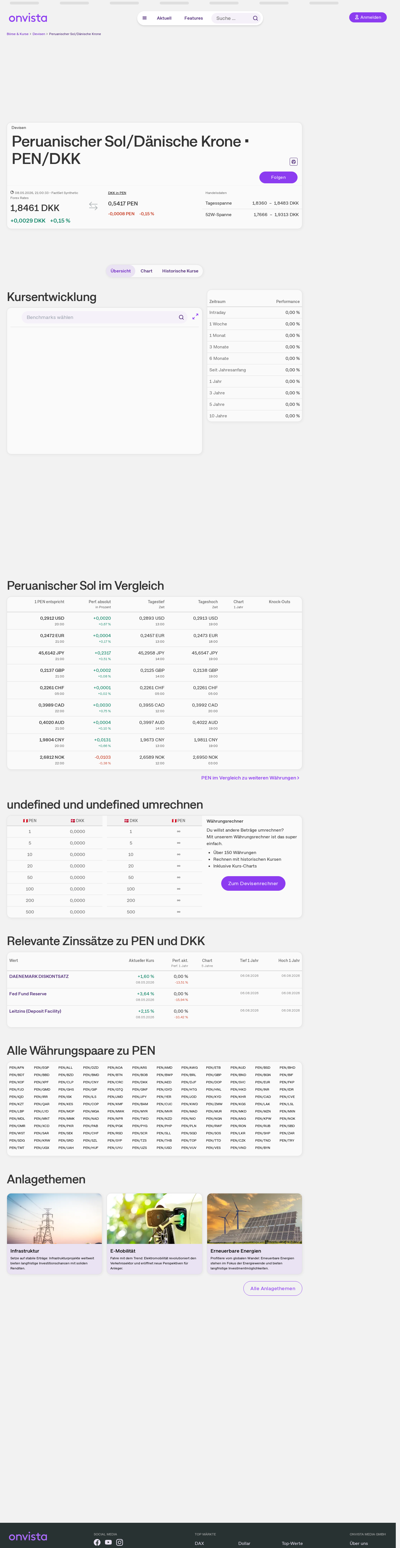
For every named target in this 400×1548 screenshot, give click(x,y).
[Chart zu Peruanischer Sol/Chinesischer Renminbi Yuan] (238, 741)
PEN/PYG (139, 1126)
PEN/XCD (41, 1126)
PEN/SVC (238, 1082)
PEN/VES (213, 1148)
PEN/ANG (238, 1118)
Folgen (278, 177)
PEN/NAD (91, 1118)
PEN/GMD (42, 1089)
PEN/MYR (140, 1111)
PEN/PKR (66, 1126)
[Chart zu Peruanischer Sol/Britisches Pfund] (238, 672)
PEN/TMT (16, 1148)
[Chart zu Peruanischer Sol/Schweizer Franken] (238, 689)
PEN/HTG (189, 1089)
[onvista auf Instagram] (119, 1543)
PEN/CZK (238, 1140)
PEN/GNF (140, 1089)
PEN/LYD (41, 1111)
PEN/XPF (41, 1082)
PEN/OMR (17, 1126)
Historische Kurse (180, 271)
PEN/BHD (287, 1067)
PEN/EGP (41, 1067)
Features (193, 18)
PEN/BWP (165, 1075)
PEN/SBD (287, 1126)
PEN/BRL (188, 1075)
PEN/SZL (90, 1140)
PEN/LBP (16, 1111)
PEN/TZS (139, 1140)
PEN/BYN (262, 1148)
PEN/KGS (238, 1104)
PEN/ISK (65, 1097)
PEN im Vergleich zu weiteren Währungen (251, 777)
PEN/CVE (287, 1097)
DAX (199, 1543)
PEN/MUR (214, 1111)
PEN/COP (91, 1104)
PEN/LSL (287, 1104)
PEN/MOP (66, 1111)
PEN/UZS (139, 1148)
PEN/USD (164, 1148)
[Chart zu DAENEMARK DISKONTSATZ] (207, 978)
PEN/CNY (91, 1082)
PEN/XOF (16, 1082)
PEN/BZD (66, 1075)
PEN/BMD (91, 1075)
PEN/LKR (237, 1133)
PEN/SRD (66, 1140)
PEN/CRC (115, 1082)
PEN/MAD (189, 1111)
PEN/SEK (65, 1133)
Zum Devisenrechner (253, 883)
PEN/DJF (188, 1082)
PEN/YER (164, 1097)
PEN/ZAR (287, 1133)
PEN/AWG (189, 1067)
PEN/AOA (115, 1067)
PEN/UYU (115, 1148)
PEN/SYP (115, 1140)
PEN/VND (238, 1148)
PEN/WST (17, 1133)
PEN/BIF (286, 1075)
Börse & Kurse (18, 34)
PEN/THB (164, 1140)
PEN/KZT (16, 1104)
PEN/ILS (89, 1097)
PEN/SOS (213, 1133)
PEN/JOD (188, 1097)
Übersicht (121, 271)
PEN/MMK (66, 1118)
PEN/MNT (42, 1118)
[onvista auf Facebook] (97, 1543)
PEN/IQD (16, 1097)
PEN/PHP (164, 1126)
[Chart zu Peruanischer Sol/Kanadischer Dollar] (238, 706)
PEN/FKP (287, 1082)
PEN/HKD (238, 1089)
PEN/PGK (115, 1126)
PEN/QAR (41, 1104)
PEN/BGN (263, 1075)
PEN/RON (238, 1126)
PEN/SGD (189, 1133)
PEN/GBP (213, 1075)
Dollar (244, 1543)
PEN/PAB (90, 1126)
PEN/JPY (139, 1097)
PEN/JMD (115, 1097)
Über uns (359, 1543)
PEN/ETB (213, 1067)
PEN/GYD (164, 1089)
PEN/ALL (65, 1067)
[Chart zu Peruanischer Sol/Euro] (238, 637)
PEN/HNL (213, 1089)
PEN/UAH (66, 1148)
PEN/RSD (115, 1133)
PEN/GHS (66, 1089)
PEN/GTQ (115, 1089)
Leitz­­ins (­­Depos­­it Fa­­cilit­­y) (35, 1011)
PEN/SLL (164, 1133)
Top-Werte (292, 1543)
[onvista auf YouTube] (108, 1543)
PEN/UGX (41, 1148)
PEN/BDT (16, 1075)
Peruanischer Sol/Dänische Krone (75, 34)
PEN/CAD (263, 1097)
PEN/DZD (91, 1067)
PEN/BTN (115, 1075)
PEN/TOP (188, 1140)
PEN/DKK (140, 1082)
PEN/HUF (90, 1148)
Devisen (39, 34)
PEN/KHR (238, 1097)
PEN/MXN (287, 1111)
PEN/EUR (262, 1082)
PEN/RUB (262, 1126)
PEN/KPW (263, 1118)
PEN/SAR (41, 1133)
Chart (146, 271)
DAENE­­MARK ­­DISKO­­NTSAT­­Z (39, 976)
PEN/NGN (214, 1118)
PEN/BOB (140, 1075)
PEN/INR (262, 1089)
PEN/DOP (214, 1082)
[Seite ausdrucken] (294, 162)
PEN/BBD (41, 1075)
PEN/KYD (213, 1097)
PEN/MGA (91, 1111)
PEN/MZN (263, 1111)
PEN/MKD (238, 1111)
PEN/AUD (238, 1067)
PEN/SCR (139, 1133)
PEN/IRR (41, 1097)
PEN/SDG (17, 1140)
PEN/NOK (287, 1118)
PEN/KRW (42, 1140)
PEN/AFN (16, 1067)
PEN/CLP (66, 1082)
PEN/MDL (17, 1118)
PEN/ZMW (214, 1104)
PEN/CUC (164, 1104)
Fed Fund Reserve (28, 994)
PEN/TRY (287, 1140)
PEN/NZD (164, 1118)
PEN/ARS (139, 1067)
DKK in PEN (117, 193)
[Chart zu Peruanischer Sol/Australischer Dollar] (238, 724)
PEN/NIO (188, 1118)
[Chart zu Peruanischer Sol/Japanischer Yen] (238, 654)
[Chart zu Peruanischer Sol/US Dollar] (238, 619)
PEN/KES (65, 1104)
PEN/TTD (213, 1140)
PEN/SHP (262, 1133)
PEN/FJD (16, 1089)
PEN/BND (238, 1075)
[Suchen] (181, 317)
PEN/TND (263, 1140)
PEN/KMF (115, 1104)
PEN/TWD (140, 1118)
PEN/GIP (90, 1089)
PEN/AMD (164, 1067)
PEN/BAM (140, 1104)
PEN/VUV (188, 1148)
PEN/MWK (116, 1111)
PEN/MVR (164, 1111)
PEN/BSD (262, 1067)
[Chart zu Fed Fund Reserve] (207, 996)
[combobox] (105, 317)
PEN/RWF (214, 1126)
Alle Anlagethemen (272, 1288)
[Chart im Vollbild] (195, 316)
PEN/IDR (287, 1089)
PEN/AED (164, 1082)
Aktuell (164, 18)
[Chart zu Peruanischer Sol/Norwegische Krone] (238, 758)
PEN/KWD (189, 1104)
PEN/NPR (115, 1118)
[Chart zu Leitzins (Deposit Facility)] (207, 1013)
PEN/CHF (91, 1133)
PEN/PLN (188, 1126)
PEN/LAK (262, 1104)
